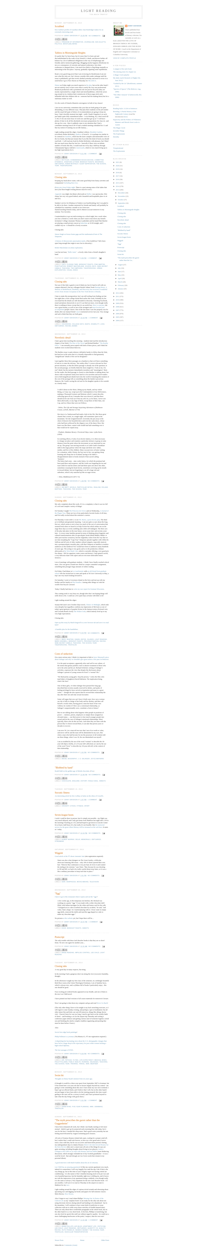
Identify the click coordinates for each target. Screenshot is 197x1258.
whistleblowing (70, 44)
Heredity (116, 137)
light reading (101, 639)
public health (75, 1062)
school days (90, 266)
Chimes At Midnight (93, 605)
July (119, 268)
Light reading (98, 11)
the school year (79, 489)
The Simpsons (77, 268)
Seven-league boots (64, 815)
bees (64, 639)
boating (70, 639)
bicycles (65, 160)
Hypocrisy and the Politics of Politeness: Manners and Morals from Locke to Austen (127, 122)
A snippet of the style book (122, 69)
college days (78, 324)
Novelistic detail (63, 337)
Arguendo (58, 194)
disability (95, 324)
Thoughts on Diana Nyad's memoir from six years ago (73, 1079)
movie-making (83, 882)
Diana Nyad (66, 1106)
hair (63, 882)
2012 (118, 293)
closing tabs (72, 264)
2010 (118, 300)
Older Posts (105, 1240)
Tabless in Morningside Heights (70, 52)
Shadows (78, 134)
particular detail (85, 487)
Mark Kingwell (61, 641)
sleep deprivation (87, 164)
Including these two (71, 183)
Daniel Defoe (80, 639)
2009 (118, 303)
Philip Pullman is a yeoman (64, 1037)
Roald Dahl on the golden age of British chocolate (72, 771)
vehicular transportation (76, 1232)
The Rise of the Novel (77, 343)
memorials (85, 839)
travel (82, 1064)
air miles (78, 1226)
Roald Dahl (93, 781)
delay (77, 839)
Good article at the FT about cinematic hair (70, 856)
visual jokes (72, 270)
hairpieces (71, 882)
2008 (118, 307)
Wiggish (59, 853)
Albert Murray (68, 839)
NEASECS (92, 81)
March (120, 282)
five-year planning (80, 1106)
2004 (118, 320)
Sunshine (68, 137)
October (121, 200)
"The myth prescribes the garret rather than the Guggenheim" (77, 1122)
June (119, 272)
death (87, 324)
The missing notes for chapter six (124, 72)
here (125, 117)
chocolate (66, 781)
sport (87, 806)
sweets (102, 781)
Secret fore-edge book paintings (66, 1032)
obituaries (59, 164)
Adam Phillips (68, 1226)
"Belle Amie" (72, 252)
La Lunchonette (78, 571)
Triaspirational (118, 148)
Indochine (84, 223)
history (84, 781)
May (119, 275)
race (67, 1185)
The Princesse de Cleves (77, 511)
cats (64, 264)
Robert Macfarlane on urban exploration (69, 248)
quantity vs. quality (96, 1228)
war (87, 1064)
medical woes (100, 1060)
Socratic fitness (62, 792)
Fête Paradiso (76, 582)
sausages (94, 1062)
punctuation (60, 266)
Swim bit (59, 1075)
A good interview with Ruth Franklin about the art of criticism (76, 1163)
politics (58, 44)
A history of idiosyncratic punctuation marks (70, 241)
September (122, 203)
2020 (118, 166)
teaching (66, 268)
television (94, 882)
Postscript (59, 937)
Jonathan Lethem (71, 162)
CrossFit (65, 806)
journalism (89, 42)
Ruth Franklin (68, 1230)
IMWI (92, 1106)
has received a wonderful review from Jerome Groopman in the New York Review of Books (81, 290)
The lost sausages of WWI (64, 1050)
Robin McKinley (72, 164)
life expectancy (86, 1060)
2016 (118, 179)
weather (94, 1064)
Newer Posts (59, 1240)
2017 (118, 176)
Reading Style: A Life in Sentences (125, 108)
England (76, 781)
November (121, 196)
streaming (59, 841)
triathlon (72, 645)
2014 (118, 186)
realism (97, 487)
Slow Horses (69, 1194)
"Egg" (58, 893)
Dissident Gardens (96, 132)
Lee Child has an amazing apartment (67, 1167)
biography (72, 758)
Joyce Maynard (97, 758)
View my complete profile (124, 58)
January (121, 289)
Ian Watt (65, 487)
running (85, 1062)
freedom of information (72, 42)
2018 (118, 173)
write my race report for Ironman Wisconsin (89, 589)
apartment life (89, 1226)
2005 (118, 317)
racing (103, 641)
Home (82, 1240)
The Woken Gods (80, 611)
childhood (66, 324)
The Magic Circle (119, 128)
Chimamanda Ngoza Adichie (82, 160)
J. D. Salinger (84, 758)
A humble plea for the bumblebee (66, 629)
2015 (118, 183)
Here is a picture (98, 305)
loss (102, 324)
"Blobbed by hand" (64, 767)
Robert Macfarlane (75, 266)
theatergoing (66, 165)
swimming (98, 1106)
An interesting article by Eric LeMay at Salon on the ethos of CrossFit (79, 796)
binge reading (68, 952)
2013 (118, 190)
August (120, 265)
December (121, 193)
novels (73, 487)
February (121, 285)
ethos (73, 806)
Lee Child (95, 952)
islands (90, 639)
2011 (118, 296)
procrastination (91, 641)
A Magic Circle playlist (121, 75)
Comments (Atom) (70, 1245)
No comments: (95, 36)
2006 (118, 314)
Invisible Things (118, 131)
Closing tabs (61, 177)
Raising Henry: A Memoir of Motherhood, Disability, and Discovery (81, 288)
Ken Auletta (100, 42)
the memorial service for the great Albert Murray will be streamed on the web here (80, 826)
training (74, 1064)
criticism (101, 1226)
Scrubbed (59, 26)
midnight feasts (87, 162)
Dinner (57, 85)
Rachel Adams (71, 326)
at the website (68, 918)
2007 (118, 310)
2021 (118, 162)
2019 (118, 169)
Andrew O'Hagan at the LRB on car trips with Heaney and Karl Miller (79, 1150)
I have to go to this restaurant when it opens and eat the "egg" (76, 897)
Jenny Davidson (134, 26)
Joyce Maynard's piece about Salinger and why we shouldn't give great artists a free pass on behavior (82, 658)
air (63, 1060)
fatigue (68, 1060)
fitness (80, 806)
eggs (64, 928)
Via (92, 771)
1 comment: (93, 153)
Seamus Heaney (81, 1230)
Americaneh (80, 148)
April (120, 278)
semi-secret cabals (63, 643)
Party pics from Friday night (65, 187)
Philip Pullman (61, 1062)
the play (89, 85)
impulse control (82, 952)
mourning (99, 162)
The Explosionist (119, 134)
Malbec (89, 194)
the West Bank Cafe (71, 551)
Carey (78, 312)
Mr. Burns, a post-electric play (89, 520)
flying (75, 1060)
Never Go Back (102, 1003)
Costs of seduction (64, 653)
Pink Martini (99, 264)
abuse (64, 758)
